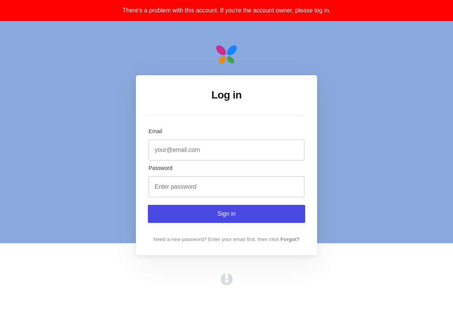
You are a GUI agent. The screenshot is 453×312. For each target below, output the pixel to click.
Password (160, 168)
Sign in (226, 214)
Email (155, 131)
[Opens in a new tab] (227, 283)
